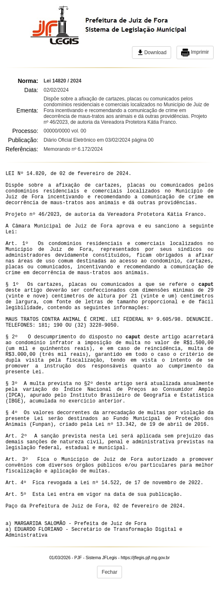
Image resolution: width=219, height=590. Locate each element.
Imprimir (195, 52)
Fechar (109, 572)
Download (151, 52)
